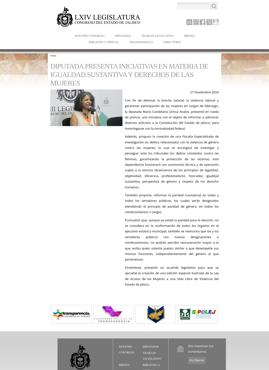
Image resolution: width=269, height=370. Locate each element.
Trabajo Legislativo (156, 36)
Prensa (188, 36)
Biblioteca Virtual (103, 42)
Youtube (216, 22)
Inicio (53, 55)
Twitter (209, 22)
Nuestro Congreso (88, 36)
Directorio (172, 42)
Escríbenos (197, 360)
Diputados (122, 36)
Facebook (202, 22)
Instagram (196, 22)
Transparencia (141, 42)
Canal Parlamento (189, 22)
